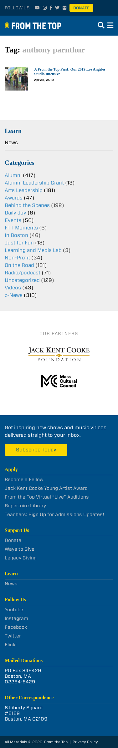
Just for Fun (19, 243)
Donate (81, 8)
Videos (13, 288)
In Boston (16, 235)
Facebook (16, 627)
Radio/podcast (22, 273)
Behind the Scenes (27, 205)
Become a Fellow (24, 479)
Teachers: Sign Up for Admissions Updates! (54, 514)
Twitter (13, 636)
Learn (13, 130)
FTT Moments (21, 228)
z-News (14, 295)
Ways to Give (19, 549)
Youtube (14, 610)
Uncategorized (22, 280)
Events (13, 220)
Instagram (16, 618)
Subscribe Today (36, 450)
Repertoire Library (25, 506)
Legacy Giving (21, 558)
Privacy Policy (85, 742)
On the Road (19, 265)
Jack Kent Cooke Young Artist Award (46, 488)
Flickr (11, 644)
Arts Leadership (24, 190)
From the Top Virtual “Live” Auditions (47, 497)
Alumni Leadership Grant (34, 183)
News (11, 142)
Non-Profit (17, 258)
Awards (14, 198)
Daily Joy (15, 213)
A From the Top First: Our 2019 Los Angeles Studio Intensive (69, 71)
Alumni (13, 175)
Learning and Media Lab (33, 250)
